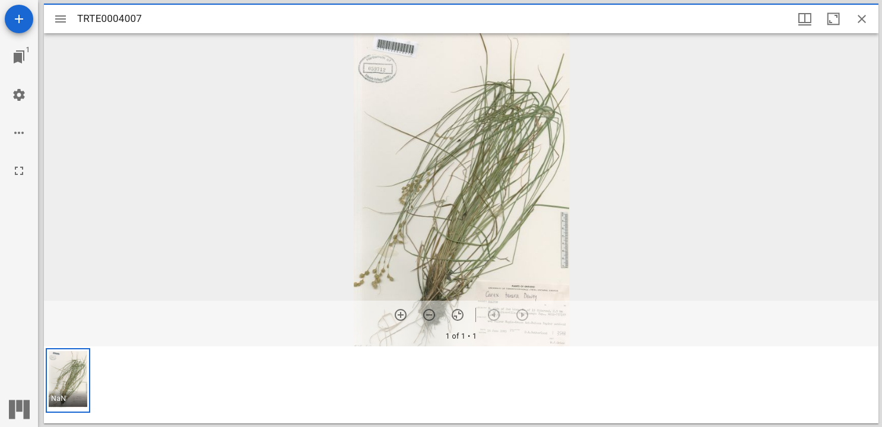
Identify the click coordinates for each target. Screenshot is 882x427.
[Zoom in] (400, 315)
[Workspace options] (19, 133)
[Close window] (862, 19)
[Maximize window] (833, 19)
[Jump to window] (19, 57)
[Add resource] (19, 19)
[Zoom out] (429, 315)
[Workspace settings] (19, 95)
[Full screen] (19, 171)
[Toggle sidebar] (60, 19)
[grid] (461, 384)
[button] (68, 380)
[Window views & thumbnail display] (805, 19)
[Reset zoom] (457, 315)
